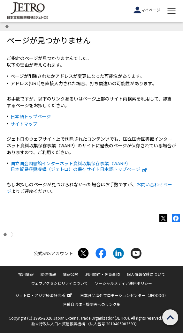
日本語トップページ (31, 116)
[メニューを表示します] (171, 11)
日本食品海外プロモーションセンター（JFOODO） (124, 295)
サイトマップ (24, 124)
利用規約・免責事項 (102, 274)
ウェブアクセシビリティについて (59, 283)
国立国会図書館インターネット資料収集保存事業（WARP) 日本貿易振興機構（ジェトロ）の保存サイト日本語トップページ (79, 166)
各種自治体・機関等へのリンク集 (91, 304)
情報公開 (70, 274)
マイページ (146, 10)
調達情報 (48, 274)
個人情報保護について (146, 274)
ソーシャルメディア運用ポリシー (123, 283)
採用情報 (26, 274)
